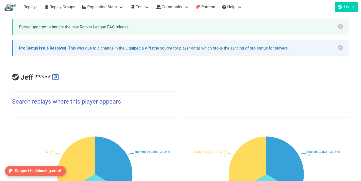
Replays (31, 7)
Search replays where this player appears (66, 101)
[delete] (340, 26)
